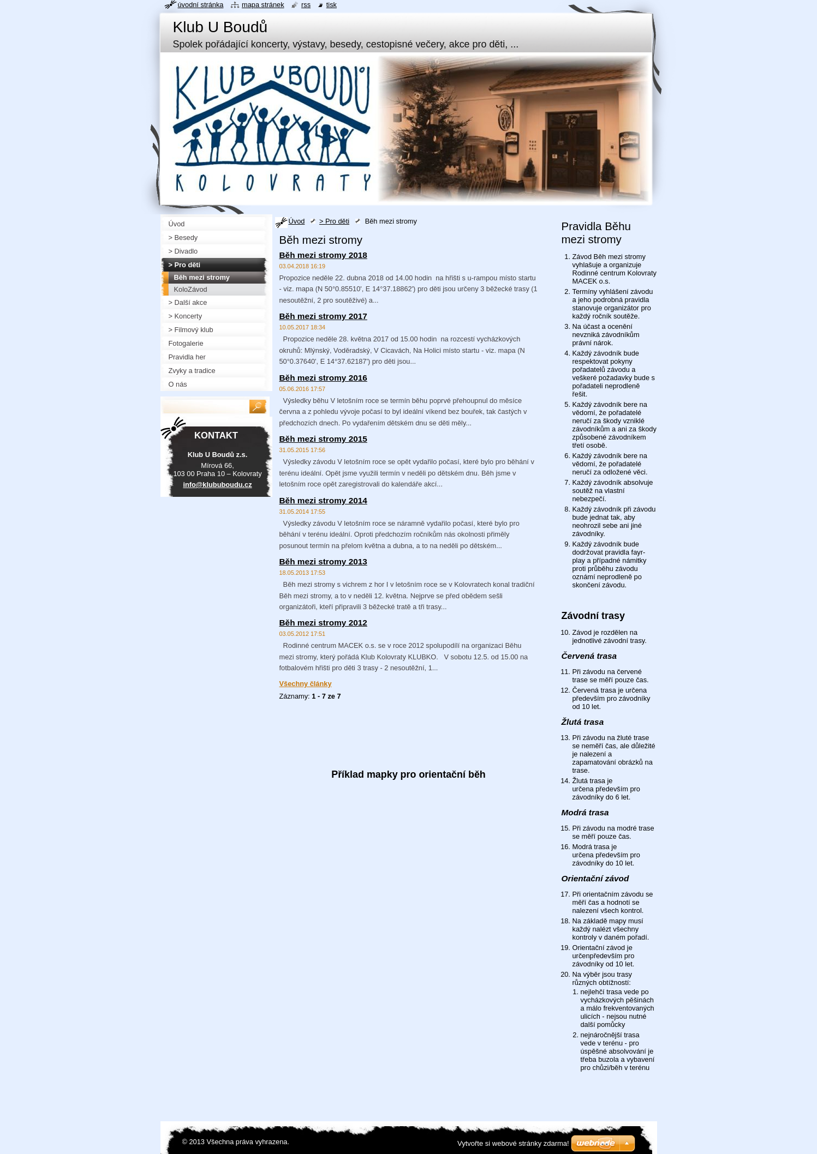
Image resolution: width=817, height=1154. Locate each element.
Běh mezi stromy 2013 (323, 561)
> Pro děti (334, 221)
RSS (306, 5)
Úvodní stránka (201, 5)
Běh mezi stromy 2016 (323, 377)
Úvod (297, 221)
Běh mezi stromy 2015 (323, 438)
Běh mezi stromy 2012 (323, 622)
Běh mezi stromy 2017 (323, 316)
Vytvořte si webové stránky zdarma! (513, 1143)
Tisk (331, 5)
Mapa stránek (263, 5)
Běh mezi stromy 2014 (323, 500)
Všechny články (305, 684)
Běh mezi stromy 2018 (323, 255)
